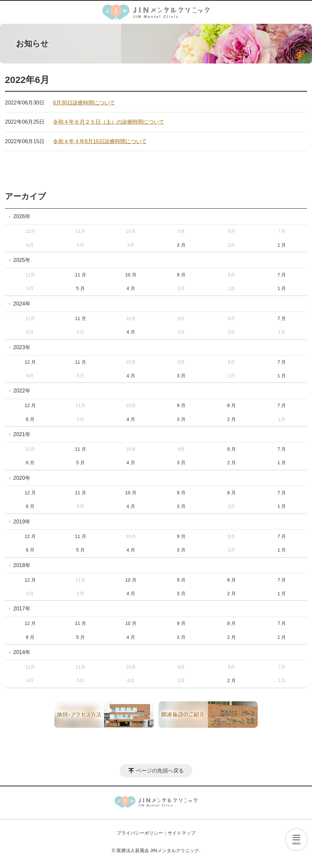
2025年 (21, 260)
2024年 (21, 304)
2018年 (21, 565)
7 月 (282, 274)
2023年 (21, 347)
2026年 (21, 216)
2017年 (21, 608)
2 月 (231, 419)
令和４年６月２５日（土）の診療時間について (108, 122)
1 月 (282, 245)
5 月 (80, 288)
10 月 (130, 274)
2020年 (21, 478)
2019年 (21, 521)
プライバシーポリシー (140, 833)
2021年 (21, 434)
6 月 (30, 419)
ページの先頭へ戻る (160, 770)
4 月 (131, 288)
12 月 (30, 362)
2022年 (21, 390)
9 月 (181, 274)
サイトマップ (181, 833)
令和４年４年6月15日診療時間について (100, 141)
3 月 (181, 245)
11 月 (80, 274)
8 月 (231, 405)
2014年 (21, 652)
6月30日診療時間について (84, 102)
